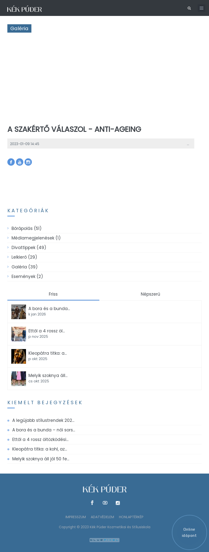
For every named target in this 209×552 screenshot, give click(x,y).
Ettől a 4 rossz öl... (46, 331)
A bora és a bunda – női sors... (43, 430)
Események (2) (27, 276)
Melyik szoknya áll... (47, 375)
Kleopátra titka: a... (47, 353)
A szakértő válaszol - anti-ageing (74, 129)
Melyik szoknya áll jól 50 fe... (40, 459)
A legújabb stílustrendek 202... (43, 420)
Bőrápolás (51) (26, 228)
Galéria (19, 28)
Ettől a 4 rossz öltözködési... (40, 439)
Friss (53, 294)
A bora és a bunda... (49, 309)
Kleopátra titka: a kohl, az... (39, 449)
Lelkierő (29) (24, 257)
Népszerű (150, 294)
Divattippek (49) (29, 248)
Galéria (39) (25, 267)
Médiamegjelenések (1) (36, 238)
